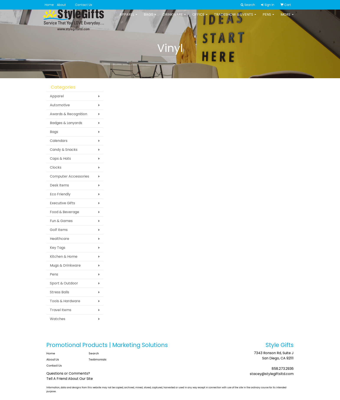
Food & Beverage (64, 211)
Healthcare (59, 238)
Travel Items (60, 309)
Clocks (55, 167)
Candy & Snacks (63, 149)
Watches (57, 318)
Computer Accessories (69, 176)
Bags (150, 17)
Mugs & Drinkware (65, 265)
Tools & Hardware (65, 301)
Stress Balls (59, 292)
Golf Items (59, 229)
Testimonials (97, 359)
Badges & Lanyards (66, 122)
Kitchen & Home (63, 256)
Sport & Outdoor (64, 283)
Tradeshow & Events (235, 17)
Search (94, 353)
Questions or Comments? (68, 373)
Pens (268, 17)
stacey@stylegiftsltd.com (272, 373)
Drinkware (174, 17)
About (61, 5)
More (287, 17)
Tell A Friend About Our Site (69, 378)
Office (200, 17)
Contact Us (83, 5)
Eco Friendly (60, 194)
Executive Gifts (62, 203)
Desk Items (59, 185)
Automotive (60, 105)
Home (49, 5)
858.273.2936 (283, 368)
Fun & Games (61, 220)
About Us (52, 359)
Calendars (58, 140)
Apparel (128, 17)
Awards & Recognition (68, 113)
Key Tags (57, 247)
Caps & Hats (60, 158)
